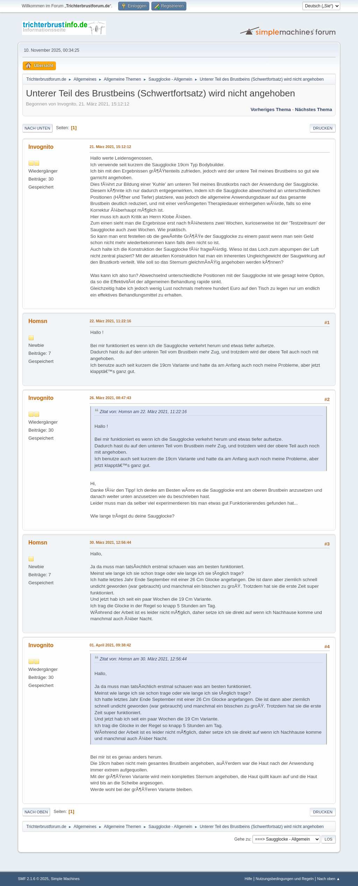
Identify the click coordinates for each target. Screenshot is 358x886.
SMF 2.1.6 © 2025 (33, 879)
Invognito (40, 147)
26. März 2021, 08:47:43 (110, 398)
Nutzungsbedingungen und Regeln (285, 879)
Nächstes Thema (313, 109)
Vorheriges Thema (271, 109)
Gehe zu (242, 839)
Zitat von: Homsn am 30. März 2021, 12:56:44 (143, 659)
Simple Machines (65, 879)
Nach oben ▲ (328, 879)
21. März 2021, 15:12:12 (110, 147)
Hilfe (248, 879)
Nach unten (37, 128)
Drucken (322, 128)
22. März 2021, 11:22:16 (110, 321)
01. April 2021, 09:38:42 (110, 645)
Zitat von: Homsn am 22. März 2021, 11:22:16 (143, 411)
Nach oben (36, 812)
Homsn (37, 321)
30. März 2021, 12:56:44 (110, 542)
